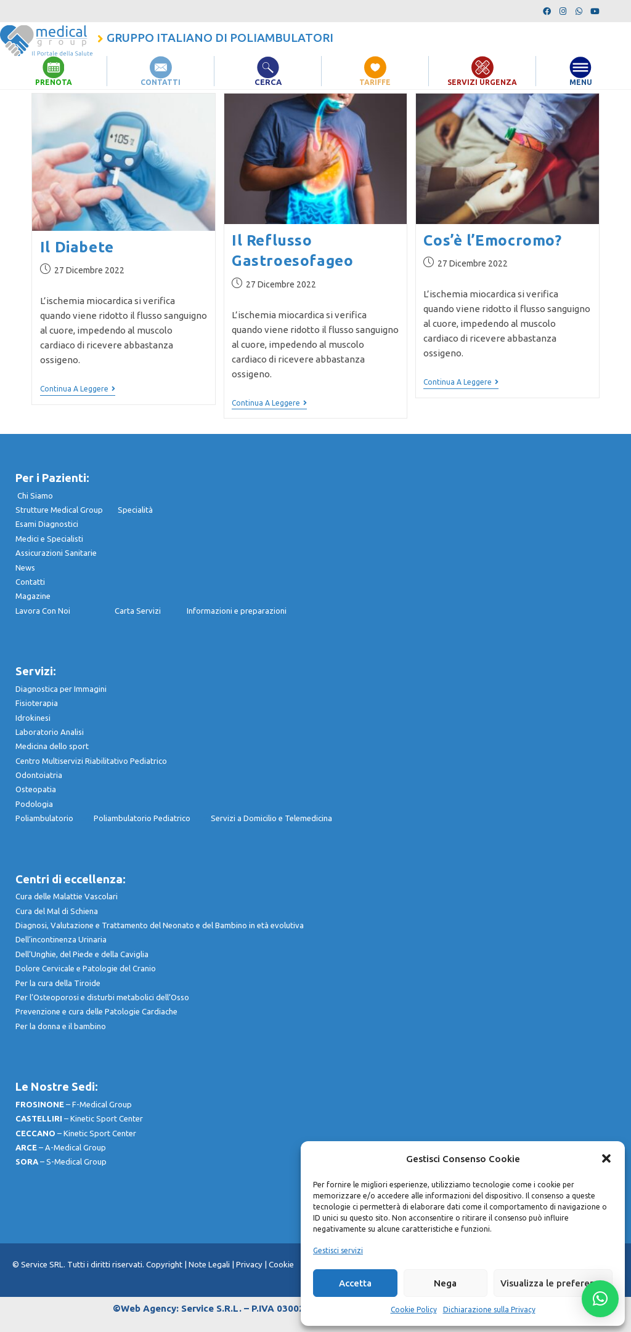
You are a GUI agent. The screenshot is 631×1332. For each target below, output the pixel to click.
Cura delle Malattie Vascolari (66, 896)
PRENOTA (53, 82)
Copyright (165, 1264)
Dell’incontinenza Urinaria (61, 939)
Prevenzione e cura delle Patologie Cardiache (96, 1011)
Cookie (281, 1264)
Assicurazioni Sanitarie (56, 552)
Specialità (135, 509)
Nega (445, 1283)
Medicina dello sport (52, 746)
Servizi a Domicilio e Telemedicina (271, 818)
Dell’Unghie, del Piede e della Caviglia (82, 954)
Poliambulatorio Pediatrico (152, 818)
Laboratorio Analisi (49, 732)
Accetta (355, 1283)
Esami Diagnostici (46, 524)
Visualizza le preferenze (553, 1283)
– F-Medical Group (73, 1104)
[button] (606, 1158)
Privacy (249, 1264)
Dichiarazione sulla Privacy (489, 1310)
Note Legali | (212, 1264)
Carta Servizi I (151, 610)
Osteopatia (35, 789)
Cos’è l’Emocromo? (492, 240)
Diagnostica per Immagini (61, 688)
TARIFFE (375, 82)
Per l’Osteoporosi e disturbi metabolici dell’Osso (102, 997)
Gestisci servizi (338, 1250)
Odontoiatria (38, 775)
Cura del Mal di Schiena (56, 911)
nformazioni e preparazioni (238, 610)
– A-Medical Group (60, 1147)
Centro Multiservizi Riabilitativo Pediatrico (91, 760)
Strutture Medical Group (66, 509)
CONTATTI (161, 82)
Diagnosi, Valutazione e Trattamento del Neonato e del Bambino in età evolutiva (159, 925)
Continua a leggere (77, 389)
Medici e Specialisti (49, 538)
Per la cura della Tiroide (57, 983)
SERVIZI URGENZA (482, 82)
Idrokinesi (33, 717)
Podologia (34, 804)
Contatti (30, 581)
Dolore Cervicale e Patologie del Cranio (85, 968)
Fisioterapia (36, 703)
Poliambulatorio (54, 818)
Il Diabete (77, 247)
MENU (581, 82)
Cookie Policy (414, 1310)
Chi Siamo (35, 495)
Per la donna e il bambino (60, 1026)
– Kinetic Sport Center (79, 1118)
